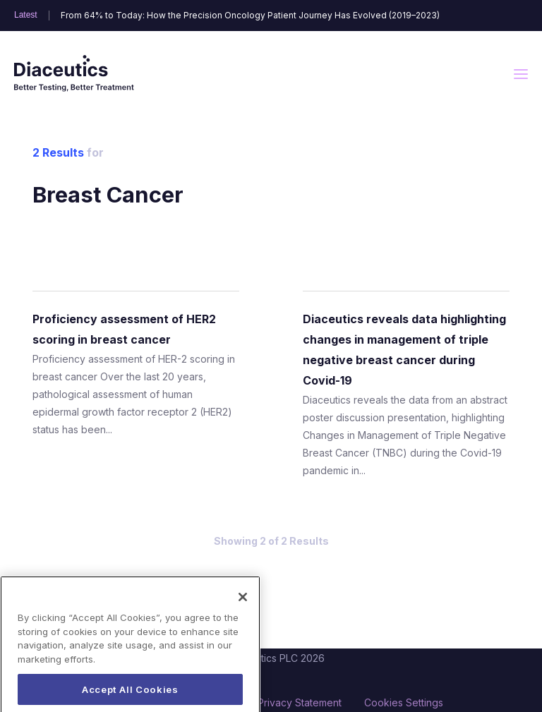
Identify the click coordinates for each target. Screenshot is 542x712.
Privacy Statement (300, 702)
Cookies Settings (403, 702)
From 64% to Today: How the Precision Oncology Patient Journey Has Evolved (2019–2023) (250, 15)
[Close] (242, 611)
